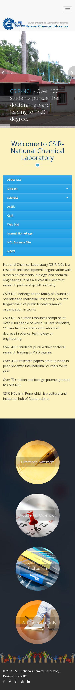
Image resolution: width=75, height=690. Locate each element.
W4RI (23, 676)
